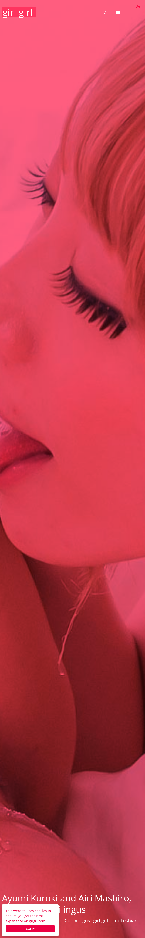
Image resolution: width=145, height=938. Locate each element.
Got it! (30, 929)
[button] (104, 12)
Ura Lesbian (124, 920)
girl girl (17, 12)
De (138, 6)
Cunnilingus (77, 920)
